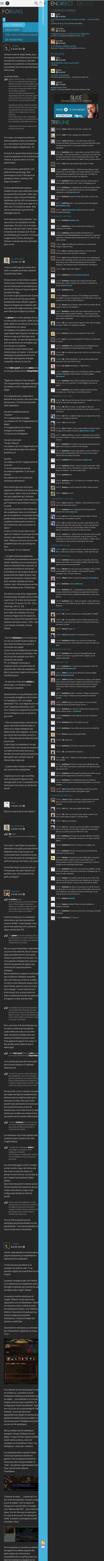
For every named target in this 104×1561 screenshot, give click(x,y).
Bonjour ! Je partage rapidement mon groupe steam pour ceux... (73, 89)
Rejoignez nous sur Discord (45, 1547)
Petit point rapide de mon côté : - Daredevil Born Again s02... (72, 77)
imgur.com (89, 464)
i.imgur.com (75, 516)
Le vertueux (17, 275)
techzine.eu (69, 381)
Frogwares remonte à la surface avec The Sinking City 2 (72, 33)
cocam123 (61, 82)
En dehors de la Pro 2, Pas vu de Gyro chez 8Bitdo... (69, 23)
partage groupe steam (61, 87)
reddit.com (80, 590)
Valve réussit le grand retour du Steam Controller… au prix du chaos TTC (75, 20)
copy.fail (72, 796)
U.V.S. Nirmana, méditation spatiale (65, 46)
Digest (88, 3)
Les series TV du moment (62, 75)
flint (13, 866)
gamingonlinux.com (65, 207)
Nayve (60, 57)
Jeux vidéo (12, 29)
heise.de (70, 457)
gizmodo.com (84, 194)
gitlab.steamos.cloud (91, 435)
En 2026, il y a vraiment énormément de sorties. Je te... (70, 35)
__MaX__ (15, 45)
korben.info (71, 641)
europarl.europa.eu (84, 279)
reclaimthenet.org (75, 212)
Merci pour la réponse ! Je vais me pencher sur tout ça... (70, 48)
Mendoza (61, 70)
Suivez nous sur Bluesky (45, 1556)
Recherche (33, 3)
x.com (72, 290)
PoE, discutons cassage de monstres (20, 37)
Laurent (15, 966)
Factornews (14, 24)
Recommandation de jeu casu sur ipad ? (67, 62)
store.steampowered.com (67, 682)
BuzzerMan (61, 40)
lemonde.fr (96, 584)
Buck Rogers (62, 28)
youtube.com (76, 222)
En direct (64, 3)
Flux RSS (45, 1543)
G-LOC (60, 14)
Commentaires (65, 10)
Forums (60, 54)
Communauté (45, 768)
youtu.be (83, 718)
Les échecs (56, 64)
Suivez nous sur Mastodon (45, 1551)
